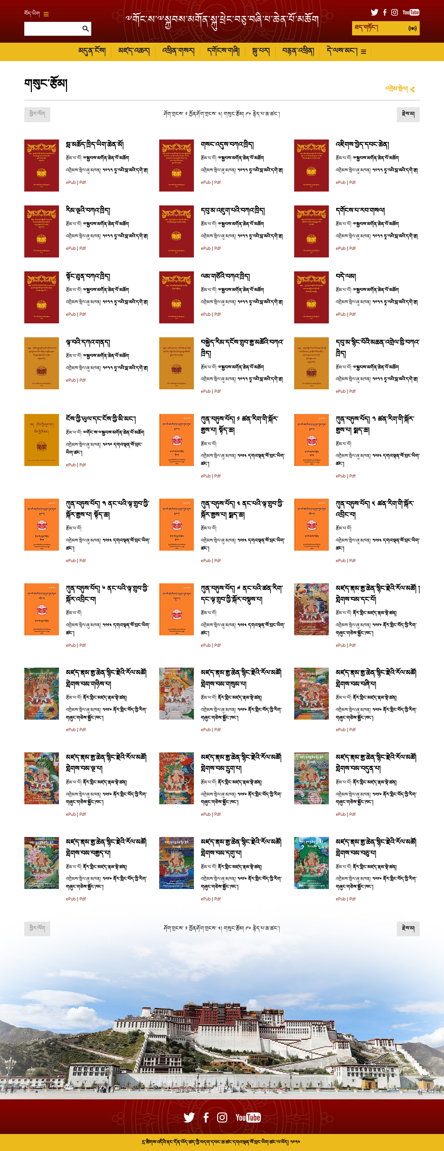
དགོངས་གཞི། (223, 51)
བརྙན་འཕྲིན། (298, 51)
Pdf (82, 182)
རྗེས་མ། (408, 114)
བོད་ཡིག (36, 14)
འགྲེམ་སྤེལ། (396, 89)
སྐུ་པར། (261, 51)
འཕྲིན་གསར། (178, 51)
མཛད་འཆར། (134, 51)
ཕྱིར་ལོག (37, 114)
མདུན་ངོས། (91, 51)
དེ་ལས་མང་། (346, 51)
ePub (71, 182)
